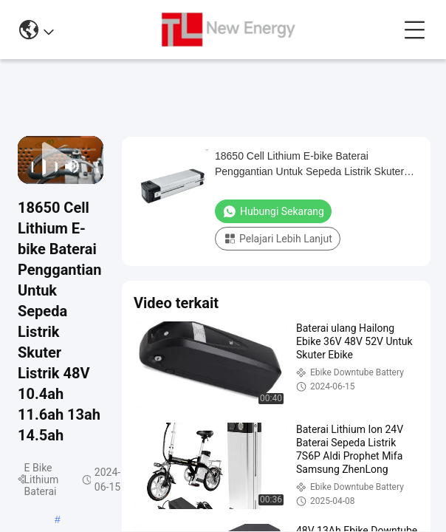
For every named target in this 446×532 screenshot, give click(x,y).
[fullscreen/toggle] (93, 166)
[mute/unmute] (72, 166)
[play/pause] (40, 166)
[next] (52, 166)
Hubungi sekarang (273, 211)
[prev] (28, 166)
